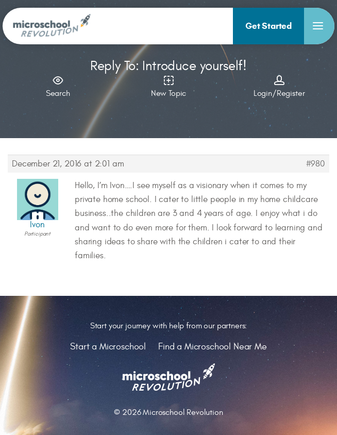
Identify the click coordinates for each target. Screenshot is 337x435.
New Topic (168, 85)
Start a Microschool (108, 346)
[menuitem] (268, 26)
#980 (315, 164)
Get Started (268, 26)
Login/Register (279, 85)
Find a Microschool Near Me (212, 346)
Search (58, 85)
